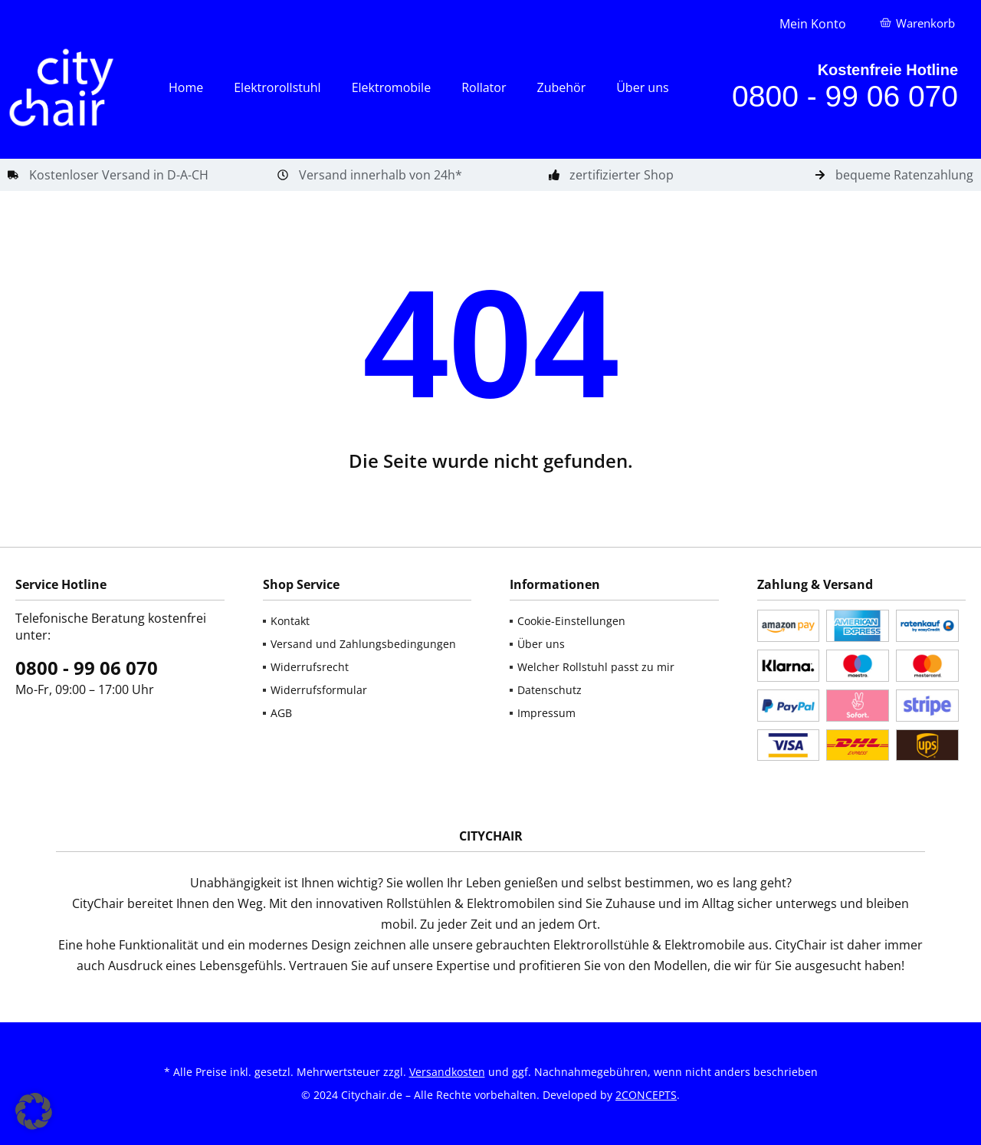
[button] (33, 1111)
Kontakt (290, 621)
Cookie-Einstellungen (571, 621)
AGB (281, 713)
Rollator (483, 87)
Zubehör (561, 87)
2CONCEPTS (646, 1094)
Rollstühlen (418, 903)
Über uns (642, 87)
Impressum (546, 713)
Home (186, 87)
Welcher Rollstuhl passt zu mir (595, 667)
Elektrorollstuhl (277, 87)
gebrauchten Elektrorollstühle (562, 944)
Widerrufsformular (319, 690)
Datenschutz (549, 690)
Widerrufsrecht (310, 667)
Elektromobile (391, 87)
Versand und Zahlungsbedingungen (363, 644)
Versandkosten (447, 1071)
